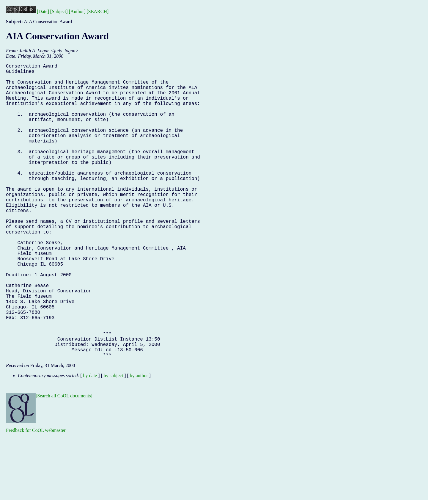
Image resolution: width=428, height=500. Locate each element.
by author (139, 440)
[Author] (77, 11)
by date (90, 440)
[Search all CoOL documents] (64, 461)
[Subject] (59, 11)
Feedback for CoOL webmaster (36, 495)
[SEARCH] (98, 11)
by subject (113, 440)
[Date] (43, 11)
